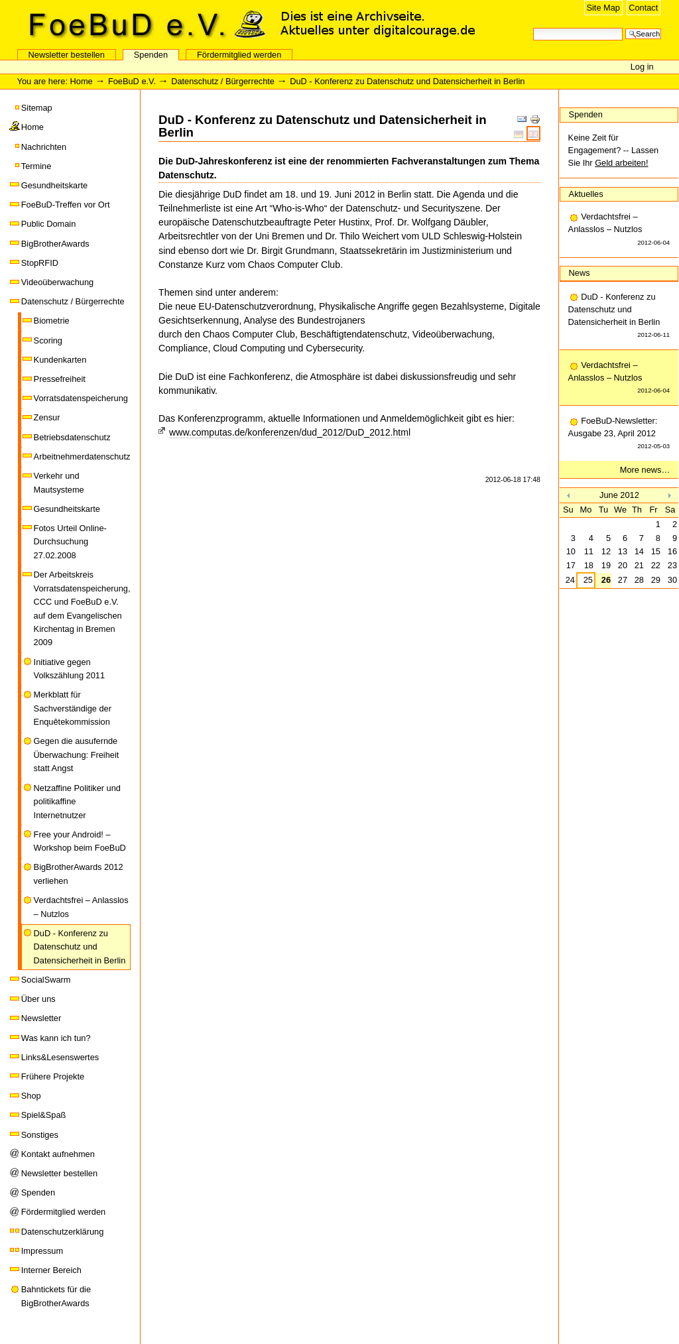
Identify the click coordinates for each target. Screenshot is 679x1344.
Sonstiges (39, 1135)
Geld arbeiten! (621, 163)
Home (81, 81)
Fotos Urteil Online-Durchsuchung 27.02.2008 (70, 541)
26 (606, 580)
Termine (36, 166)
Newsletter (41, 1018)
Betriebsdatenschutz (72, 437)
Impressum (42, 1251)
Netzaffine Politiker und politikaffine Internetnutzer (77, 801)
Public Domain (48, 224)
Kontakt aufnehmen (58, 1154)
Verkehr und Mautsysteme (59, 482)
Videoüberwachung (57, 282)
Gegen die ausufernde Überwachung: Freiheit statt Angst (76, 754)
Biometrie (52, 321)
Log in (642, 67)
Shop (31, 1096)
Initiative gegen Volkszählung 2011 (69, 668)
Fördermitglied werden (239, 55)
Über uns (38, 999)
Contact (643, 8)
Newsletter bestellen (67, 55)
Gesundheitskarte (54, 185)
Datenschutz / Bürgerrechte (223, 81)
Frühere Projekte (52, 1076)
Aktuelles (586, 194)
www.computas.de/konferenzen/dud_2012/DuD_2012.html (289, 432)
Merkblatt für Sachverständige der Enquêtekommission (72, 708)
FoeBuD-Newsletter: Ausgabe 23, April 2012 (619, 434)
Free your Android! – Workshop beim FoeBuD (80, 841)
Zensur (47, 417)
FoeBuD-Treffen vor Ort (65, 205)
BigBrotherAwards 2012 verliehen (78, 873)
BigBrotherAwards (55, 244)
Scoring (48, 340)
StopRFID (39, 263)
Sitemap (36, 108)
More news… (645, 470)
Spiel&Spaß (43, 1115)
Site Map (603, 8)
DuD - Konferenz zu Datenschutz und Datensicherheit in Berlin (80, 946)
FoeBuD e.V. (143, 24)
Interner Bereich (51, 1270)
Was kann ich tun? (56, 1038)
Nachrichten (43, 147)
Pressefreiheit (60, 379)
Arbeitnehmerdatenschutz (82, 456)
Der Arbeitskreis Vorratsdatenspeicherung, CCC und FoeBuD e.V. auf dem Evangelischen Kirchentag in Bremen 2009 (82, 608)
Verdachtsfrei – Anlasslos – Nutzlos (81, 906)
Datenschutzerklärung (62, 1232)
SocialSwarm (46, 980)
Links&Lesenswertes (60, 1057)
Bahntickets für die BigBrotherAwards (56, 1296)
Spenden (151, 55)
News (579, 273)
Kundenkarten (60, 360)
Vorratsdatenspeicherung (81, 398)
